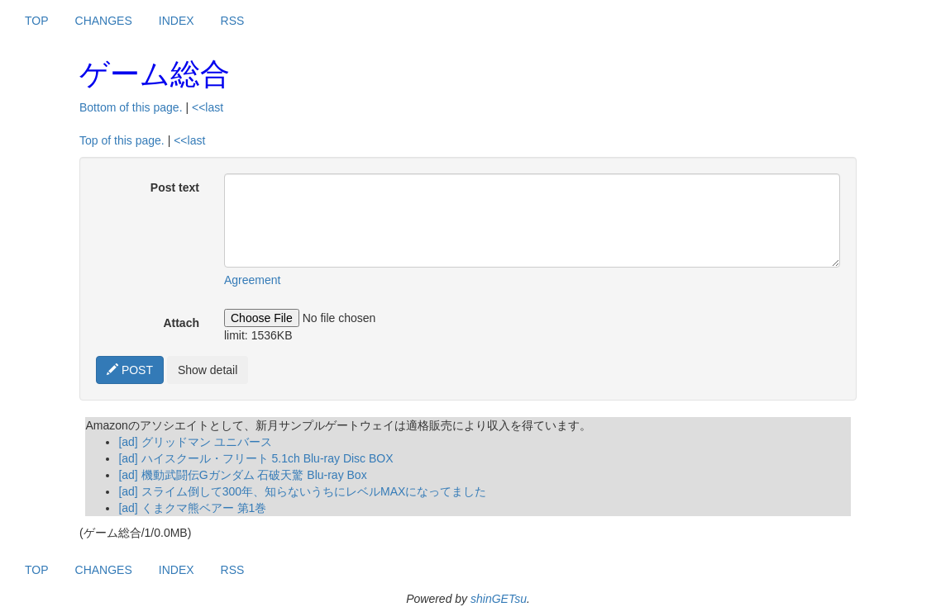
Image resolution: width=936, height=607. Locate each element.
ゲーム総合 (154, 74)
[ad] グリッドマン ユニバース (194, 441)
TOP (37, 20)
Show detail (207, 370)
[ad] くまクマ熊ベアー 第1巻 (192, 508)
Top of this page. (122, 140)
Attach (181, 323)
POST (130, 370)
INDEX (176, 20)
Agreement (252, 280)
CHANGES (103, 20)
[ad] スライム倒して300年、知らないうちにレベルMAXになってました (302, 491)
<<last (207, 107)
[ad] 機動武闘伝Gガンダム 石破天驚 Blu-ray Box (242, 474)
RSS (233, 20)
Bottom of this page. (131, 107)
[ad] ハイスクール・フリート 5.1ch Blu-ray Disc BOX (255, 458)
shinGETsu (498, 598)
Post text (174, 187)
